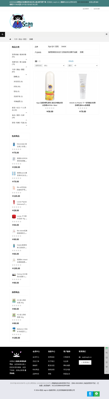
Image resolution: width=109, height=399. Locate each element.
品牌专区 (36, 374)
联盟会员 (66, 374)
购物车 (35, 365)
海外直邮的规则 (83, 2)
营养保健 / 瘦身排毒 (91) (19, 56)
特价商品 (36, 369)
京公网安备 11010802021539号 (39, 383)
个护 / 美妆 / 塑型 (20, 39)
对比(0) (71, 61)
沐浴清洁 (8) (18, 81)
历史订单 (36, 361)
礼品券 (65, 361)
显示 (70, 65)
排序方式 (39, 65)
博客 (49, 374)
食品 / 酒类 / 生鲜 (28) (18, 116)
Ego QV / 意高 (53, 46)
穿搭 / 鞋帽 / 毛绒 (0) (19, 123)
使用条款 (51, 357)
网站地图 (66, 365)
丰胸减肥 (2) (18, 101)
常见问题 (66, 369)
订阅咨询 (66, 357)
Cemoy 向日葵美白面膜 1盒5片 (22, 276)
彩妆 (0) (17, 91)
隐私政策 (51, 369)
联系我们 (85, 362)
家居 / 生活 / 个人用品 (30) (19, 109)
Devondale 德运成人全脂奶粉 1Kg (22, 146)
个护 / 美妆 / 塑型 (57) (18, 71)
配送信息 (51, 365)
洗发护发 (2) (18, 96)
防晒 (31, 39)
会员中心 (36, 357)
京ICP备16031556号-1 (18, 383)
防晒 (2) (17, 77)
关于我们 (51, 361)
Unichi (63, 46)
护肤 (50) (17, 86)
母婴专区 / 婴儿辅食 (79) (19, 63)
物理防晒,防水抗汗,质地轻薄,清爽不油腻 (62, 52)
